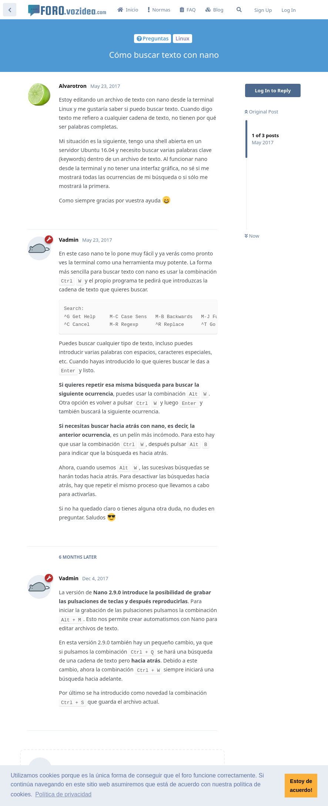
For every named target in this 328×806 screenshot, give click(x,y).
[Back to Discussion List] (9, 9)
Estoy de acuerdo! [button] (301, 785)
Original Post (261, 111)
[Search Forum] (239, 9)
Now (252, 235)
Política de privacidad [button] (63, 794)
